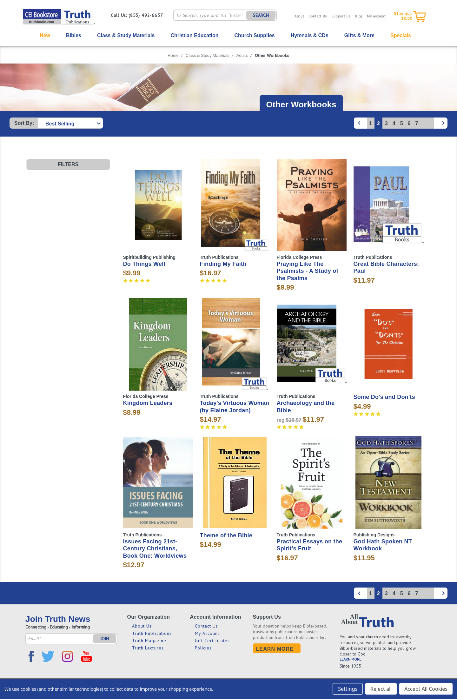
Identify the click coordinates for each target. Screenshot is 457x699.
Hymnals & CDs (309, 35)
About (299, 16)
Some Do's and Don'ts (384, 397)
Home (173, 55)
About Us (142, 626)
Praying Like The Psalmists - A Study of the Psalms (307, 271)
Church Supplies (255, 35)
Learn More (275, 649)
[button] (68, 164)
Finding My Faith (223, 264)
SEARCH (261, 15)
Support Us (341, 16)
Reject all (381, 688)
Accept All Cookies (425, 688)
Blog (358, 16)
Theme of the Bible (226, 535)
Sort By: (24, 123)
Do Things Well (144, 264)
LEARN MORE (350, 659)
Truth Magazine (149, 640)
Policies (203, 648)
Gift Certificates (212, 640)
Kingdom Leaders (148, 403)
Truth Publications (152, 633)
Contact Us (317, 16)
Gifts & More (359, 35)
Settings (347, 688)
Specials (400, 35)
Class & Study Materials (126, 35)
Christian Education (194, 35)
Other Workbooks (272, 55)
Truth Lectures (148, 648)
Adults (242, 55)
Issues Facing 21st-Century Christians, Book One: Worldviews (155, 548)
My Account (376, 16)
